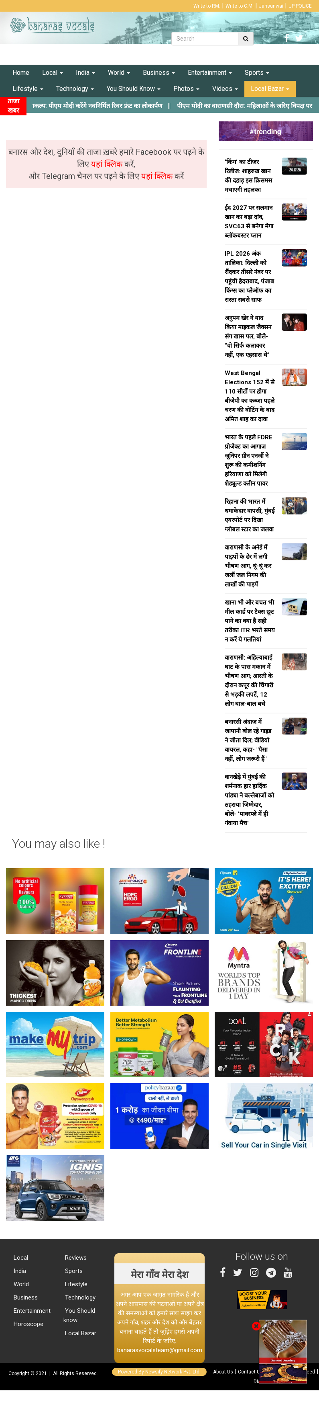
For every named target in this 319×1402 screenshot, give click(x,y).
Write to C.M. (240, 6)
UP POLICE (300, 6)
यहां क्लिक (107, 164)
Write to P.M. (206, 6)
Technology (75, 88)
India (85, 72)
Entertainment (210, 72)
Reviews (75, 1257)
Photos (186, 88)
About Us (223, 1372)
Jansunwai (271, 6)
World (119, 72)
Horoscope (27, 1324)
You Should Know (134, 88)
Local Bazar (270, 88)
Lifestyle (27, 88)
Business (159, 72)
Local (52, 72)
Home (20, 72)
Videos (225, 88)
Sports (257, 72)
